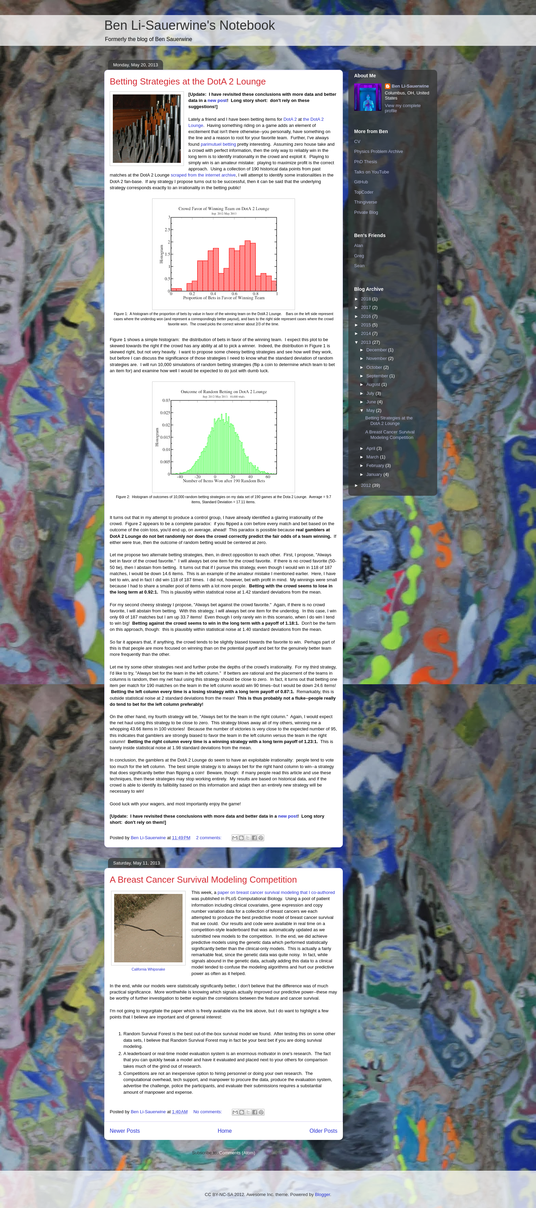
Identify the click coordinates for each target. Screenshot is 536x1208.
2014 (366, 333)
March (373, 456)
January (375, 474)
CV (357, 141)
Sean (359, 265)
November (377, 358)
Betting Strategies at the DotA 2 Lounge (188, 81)
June (371, 401)
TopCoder (363, 192)
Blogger (322, 1194)
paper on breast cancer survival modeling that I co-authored (276, 892)
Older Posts (323, 1131)
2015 (366, 324)
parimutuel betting (218, 144)
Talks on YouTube (371, 171)
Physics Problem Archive (378, 151)
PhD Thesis (365, 161)
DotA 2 (290, 119)
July (371, 393)
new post (217, 100)
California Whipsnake (148, 969)
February (376, 465)
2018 (366, 298)
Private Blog (366, 212)
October (375, 367)
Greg (359, 255)
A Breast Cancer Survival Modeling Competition (203, 879)
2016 (366, 316)
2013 (366, 342)
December (377, 349)
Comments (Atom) (237, 1152)
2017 (366, 307)
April (371, 448)
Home (225, 1131)
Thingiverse (365, 202)
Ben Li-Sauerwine (410, 86)
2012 (366, 485)
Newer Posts (125, 1131)
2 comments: (209, 837)
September (377, 375)
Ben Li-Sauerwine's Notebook (189, 25)
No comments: (208, 1111)
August (373, 384)
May (371, 410)
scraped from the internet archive (203, 175)
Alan (358, 245)
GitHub (361, 181)
